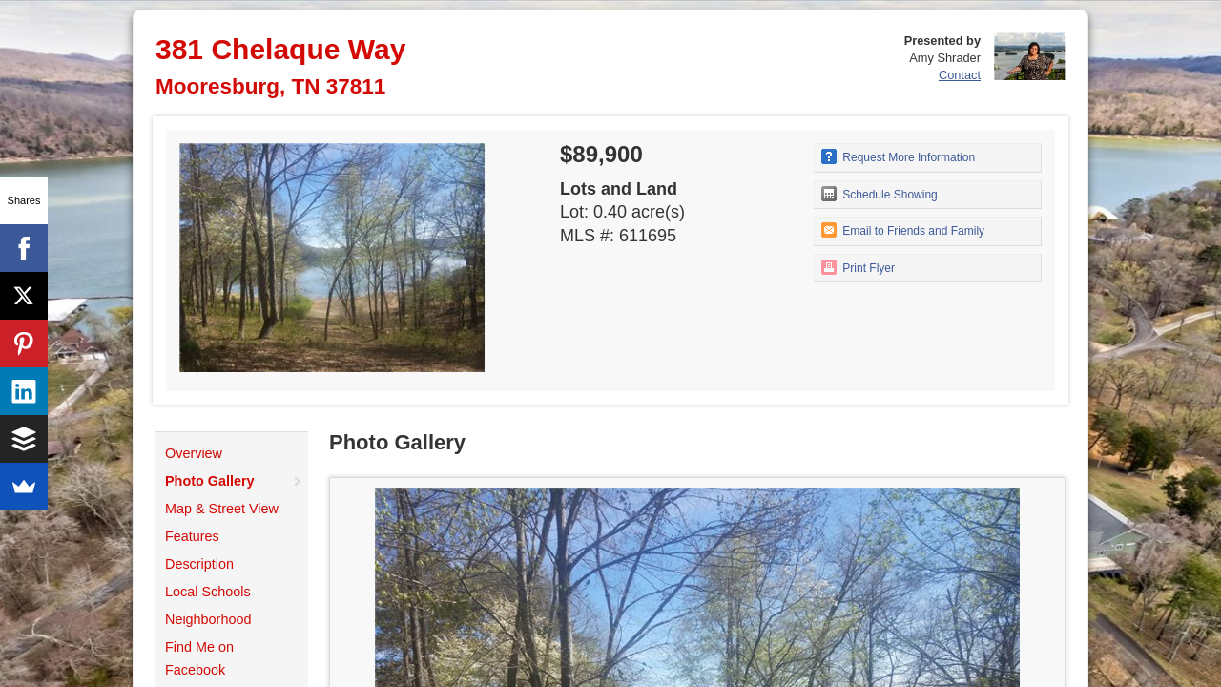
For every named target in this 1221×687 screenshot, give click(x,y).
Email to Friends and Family (902, 230)
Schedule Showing (879, 193)
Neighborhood (208, 619)
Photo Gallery (210, 481)
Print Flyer (858, 267)
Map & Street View (222, 508)
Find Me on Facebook (199, 658)
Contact (960, 75)
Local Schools (208, 591)
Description (199, 564)
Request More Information (898, 156)
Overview (193, 453)
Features (192, 536)
